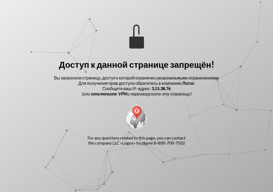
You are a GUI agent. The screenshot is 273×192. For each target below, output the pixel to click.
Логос (188, 83)
